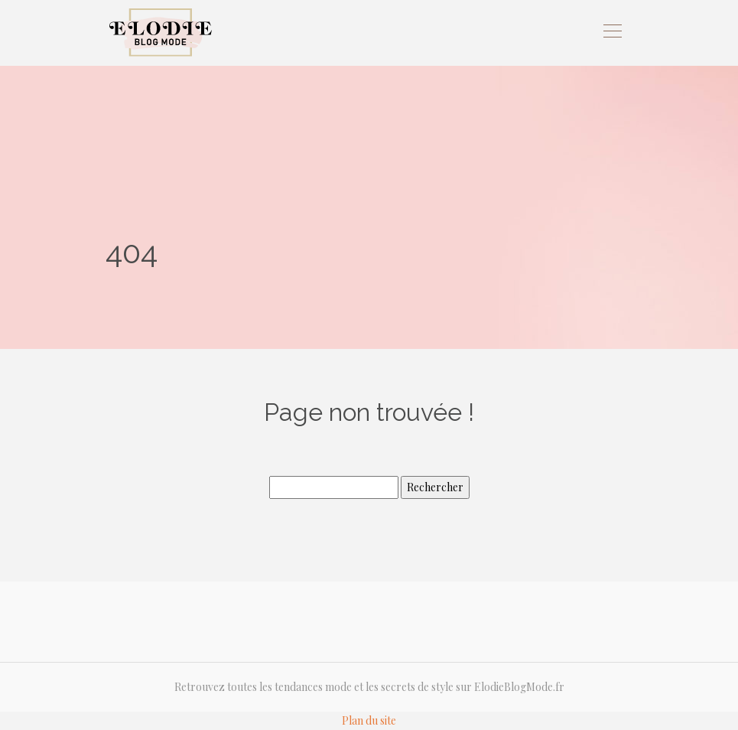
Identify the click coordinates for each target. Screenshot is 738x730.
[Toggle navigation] (611, 33)
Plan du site (369, 720)
